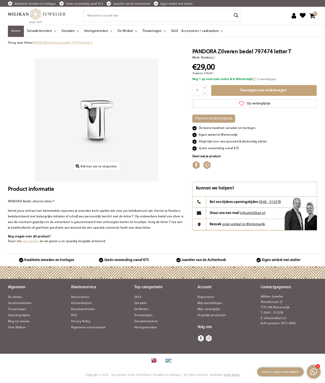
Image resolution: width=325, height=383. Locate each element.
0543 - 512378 (270, 202)
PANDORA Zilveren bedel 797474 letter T (64, 43)
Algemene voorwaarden (88, 328)
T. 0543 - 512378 (272, 313)
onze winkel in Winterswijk (243, 225)
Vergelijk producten (211, 316)
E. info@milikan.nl (273, 319)
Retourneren (80, 298)
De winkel (15, 298)
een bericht (31, 241)
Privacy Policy (81, 322)
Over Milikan (17, 328)
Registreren (205, 298)
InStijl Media (232, 375)
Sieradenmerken (146, 322)
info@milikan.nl (252, 213)
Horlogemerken (145, 328)
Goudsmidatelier (20, 304)
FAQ (74, 316)
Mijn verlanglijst (208, 310)
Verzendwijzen (81, 304)
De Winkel (141, 310)
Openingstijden (19, 316)
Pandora (207, 57)
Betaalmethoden (83, 310)
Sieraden (140, 304)
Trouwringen (17, 310)
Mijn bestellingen (209, 304)
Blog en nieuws (19, 322)
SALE (138, 298)
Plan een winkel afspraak (213, 118)
